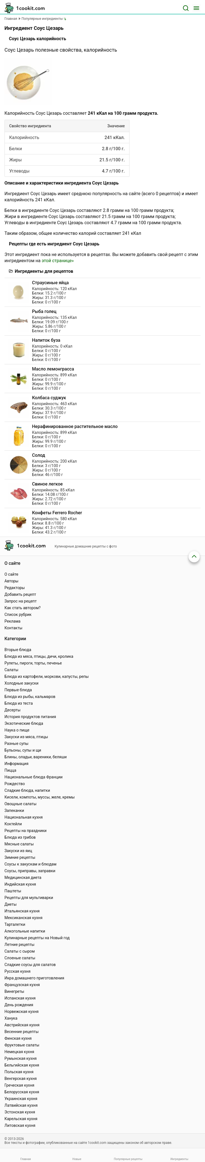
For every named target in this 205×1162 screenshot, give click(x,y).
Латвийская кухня (21, 1105)
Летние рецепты (19, 944)
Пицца (10, 770)
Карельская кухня (20, 1118)
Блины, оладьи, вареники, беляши (35, 757)
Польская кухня (18, 1072)
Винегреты (14, 991)
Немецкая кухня (19, 1051)
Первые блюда (18, 690)
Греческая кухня (19, 1085)
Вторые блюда (17, 649)
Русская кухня (17, 971)
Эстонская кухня (19, 1112)
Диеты (10, 904)
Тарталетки (14, 924)
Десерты (12, 710)
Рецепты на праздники (25, 830)
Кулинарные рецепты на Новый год (37, 938)
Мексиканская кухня (23, 917)
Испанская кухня (20, 998)
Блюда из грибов (20, 837)
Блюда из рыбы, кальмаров (29, 696)
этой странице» (58, 260)
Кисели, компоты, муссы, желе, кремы (39, 797)
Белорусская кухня (21, 1092)
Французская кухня (22, 984)
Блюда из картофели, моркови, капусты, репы (46, 676)
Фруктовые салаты (21, 1045)
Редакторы (14, 587)
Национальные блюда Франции (33, 777)
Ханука (10, 1018)
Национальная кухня (23, 817)
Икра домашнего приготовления (34, 978)
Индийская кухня (20, 884)
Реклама (12, 621)
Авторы (11, 581)
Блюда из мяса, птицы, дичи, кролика (38, 656)
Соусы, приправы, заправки (29, 871)
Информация (16, 763)
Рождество (14, 783)
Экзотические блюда (23, 723)
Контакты (13, 628)
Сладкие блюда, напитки (27, 790)
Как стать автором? (22, 608)
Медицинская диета (22, 877)
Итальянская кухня (22, 911)
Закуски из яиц (18, 850)
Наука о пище (17, 730)
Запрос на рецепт (20, 601)
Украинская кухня (20, 1098)
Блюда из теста (18, 703)
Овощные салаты (20, 804)
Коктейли (13, 824)
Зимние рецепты (19, 857)
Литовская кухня (19, 1125)
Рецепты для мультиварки (28, 897)
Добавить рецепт (20, 594)
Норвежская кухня (21, 1011)
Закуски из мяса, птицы (26, 737)
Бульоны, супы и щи (22, 750)
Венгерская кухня (20, 1078)
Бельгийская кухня (21, 1065)
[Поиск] (186, 8)
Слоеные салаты (19, 958)
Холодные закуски (21, 683)
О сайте (11, 574)
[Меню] (196, 8)
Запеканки (14, 810)
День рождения (18, 1005)
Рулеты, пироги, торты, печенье (33, 663)
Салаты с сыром (19, 951)
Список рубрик (17, 614)
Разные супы (16, 743)
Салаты (11, 670)
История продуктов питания (30, 716)
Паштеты (12, 891)
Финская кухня (18, 1038)
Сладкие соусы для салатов (30, 964)
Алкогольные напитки (24, 931)
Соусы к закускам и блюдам (30, 864)
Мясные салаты (19, 844)
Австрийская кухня (22, 1025)
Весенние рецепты (21, 1031)
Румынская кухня (20, 1058)
